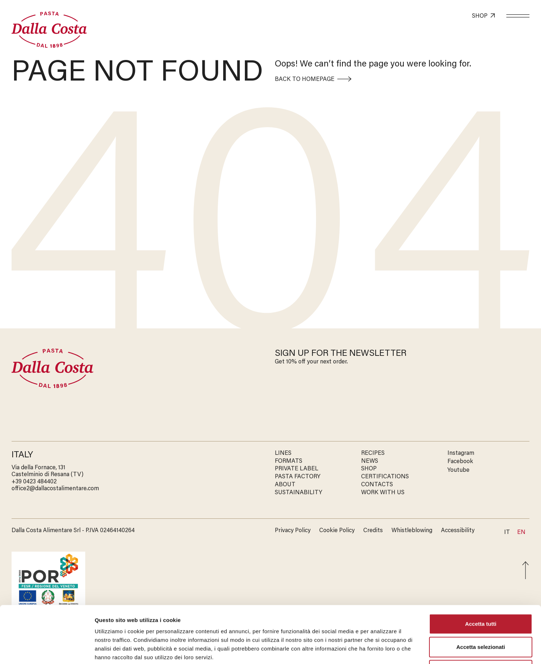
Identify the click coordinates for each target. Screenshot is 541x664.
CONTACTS (377, 485)
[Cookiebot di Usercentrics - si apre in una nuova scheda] (46, 649)
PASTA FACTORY (297, 477)
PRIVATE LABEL (296, 469)
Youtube (458, 470)
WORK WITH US (382, 493)
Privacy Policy (293, 531)
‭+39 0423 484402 (34, 482)
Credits (373, 531)
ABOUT (285, 485)
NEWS (369, 461)
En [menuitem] (521, 532)
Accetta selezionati (480, 593)
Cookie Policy (337, 531)
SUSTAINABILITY (298, 493)
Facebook (460, 462)
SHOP (369, 469)
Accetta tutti (481, 570)
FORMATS (288, 461)
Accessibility (458, 531)
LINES (283, 453)
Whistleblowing (411, 531)
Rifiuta (480, 616)
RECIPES (373, 453)
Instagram (460, 453)
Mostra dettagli (379, 650)
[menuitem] (521, 533)
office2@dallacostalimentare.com (55, 489)
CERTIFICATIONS (385, 477)
